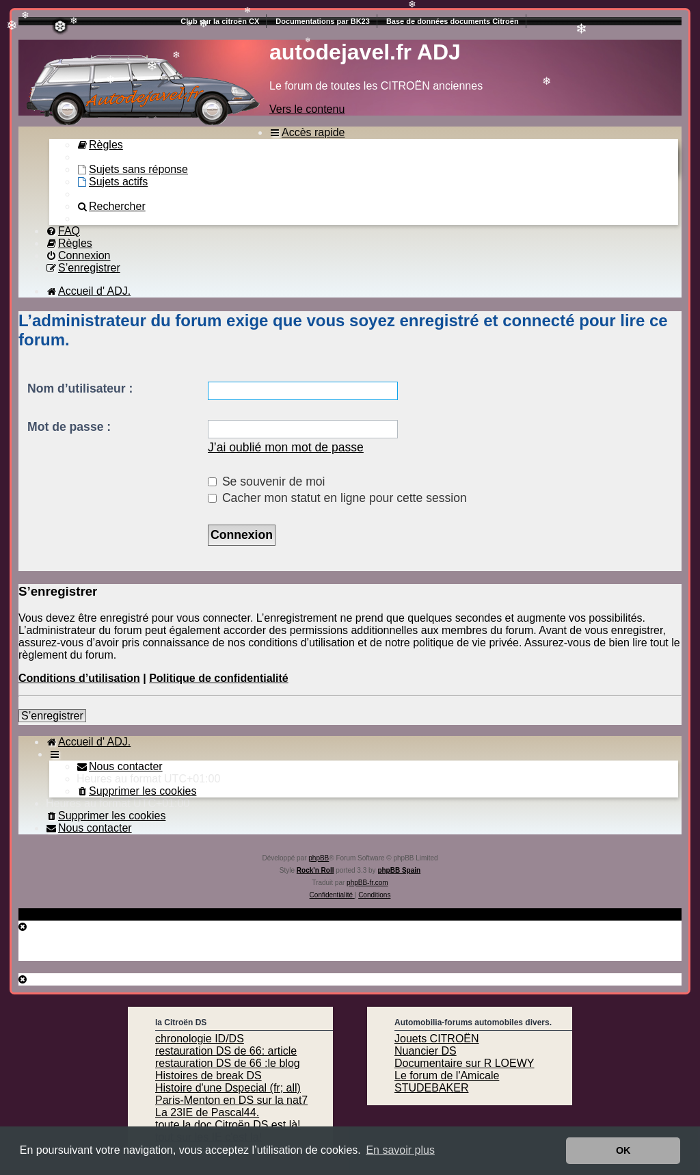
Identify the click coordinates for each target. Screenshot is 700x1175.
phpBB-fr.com (367, 882)
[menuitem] (100, 144)
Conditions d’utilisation (79, 678)
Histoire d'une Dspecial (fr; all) (228, 1088)
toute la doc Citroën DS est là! (228, 1125)
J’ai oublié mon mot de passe (286, 447)
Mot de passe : (69, 427)
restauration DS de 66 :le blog (227, 1063)
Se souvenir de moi (266, 481)
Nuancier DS (425, 1051)
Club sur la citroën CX (219, 21)
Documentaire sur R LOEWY (464, 1063)
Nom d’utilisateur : (80, 388)
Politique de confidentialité (218, 678)
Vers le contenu (307, 109)
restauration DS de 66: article (226, 1051)
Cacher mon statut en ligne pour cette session (337, 498)
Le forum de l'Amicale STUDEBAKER (446, 1082)
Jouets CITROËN (436, 1038)
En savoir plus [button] (400, 1150)
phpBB (318, 858)
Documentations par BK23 (322, 21)
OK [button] (623, 1150)
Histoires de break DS (208, 1075)
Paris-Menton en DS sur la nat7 (231, 1100)
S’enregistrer (52, 716)
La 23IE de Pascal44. (207, 1112)
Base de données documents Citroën (452, 21)
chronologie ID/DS (199, 1038)
